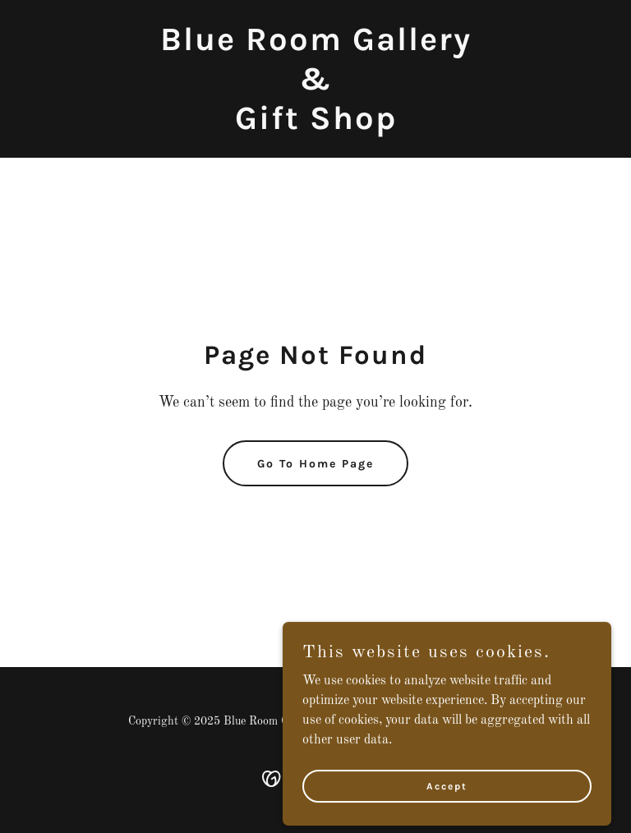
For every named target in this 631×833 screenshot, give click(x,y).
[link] (316, 125)
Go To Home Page (315, 464)
